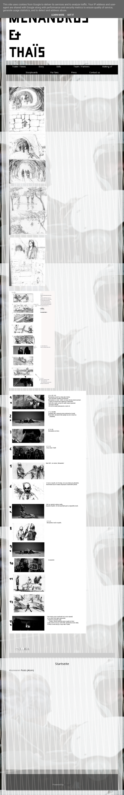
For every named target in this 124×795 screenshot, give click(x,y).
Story (41, 66)
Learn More (57, 15)
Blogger (67, 784)
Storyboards (32, 72)
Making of (107, 66)
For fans (54, 72)
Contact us (94, 72)
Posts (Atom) (27, 670)
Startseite (62, 664)
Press (74, 72)
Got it (70, 15)
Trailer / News (19, 66)
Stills (58, 66)
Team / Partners (81, 66)
